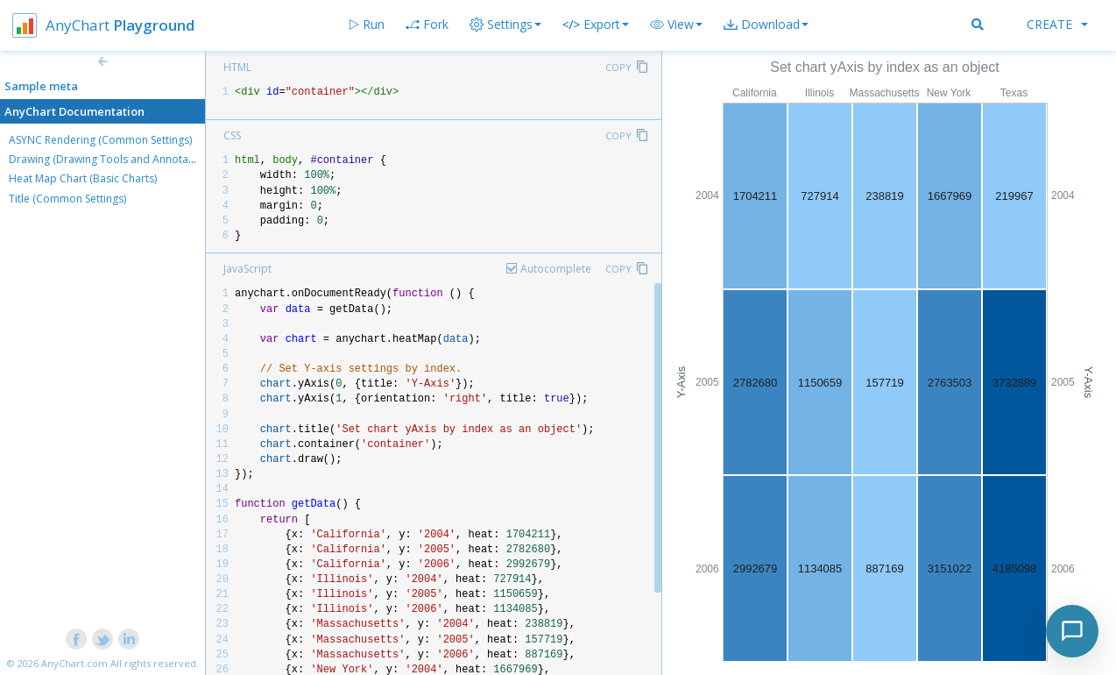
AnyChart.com (74, 663)
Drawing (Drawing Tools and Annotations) (112, 159)
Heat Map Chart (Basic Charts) (83, 178)
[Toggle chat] (1072, 631)
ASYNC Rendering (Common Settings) (100, 139)
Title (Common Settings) (67, 198)
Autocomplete (555, 268)
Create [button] (1057, 24)
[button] (676, 24)
